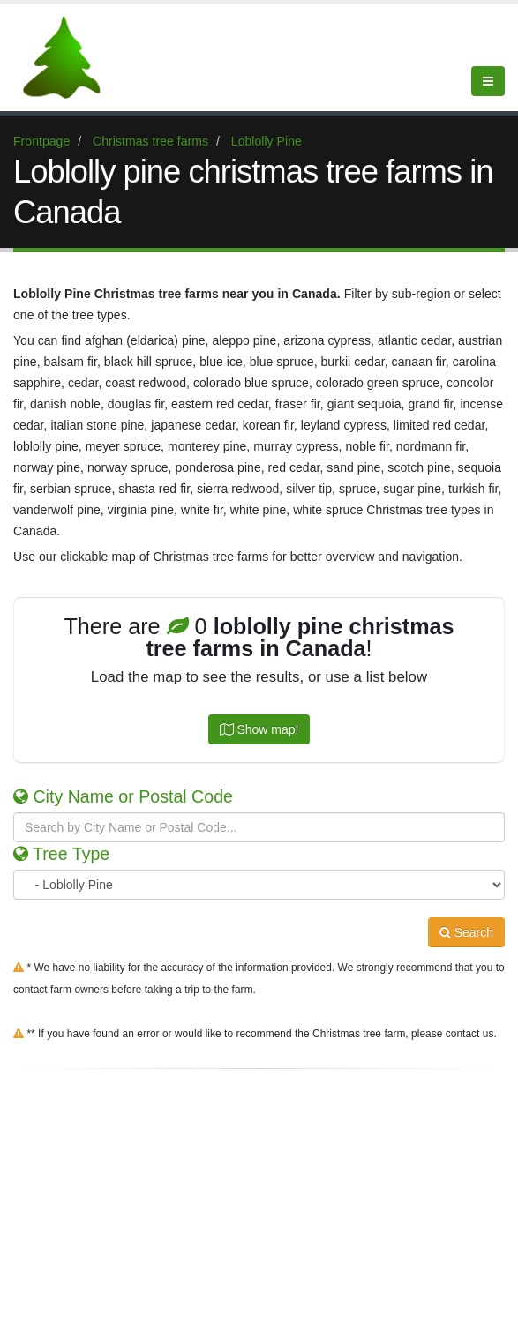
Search (466, 932)
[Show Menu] (488, 81)
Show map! (259, 729)
